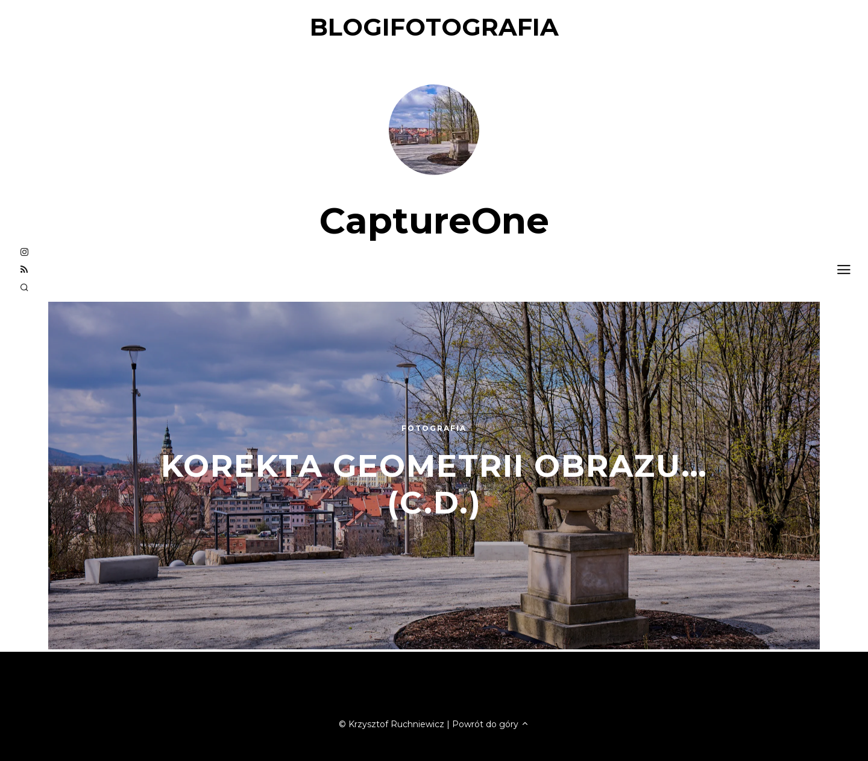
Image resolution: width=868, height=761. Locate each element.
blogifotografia (434, 27)
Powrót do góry (490, 724)
